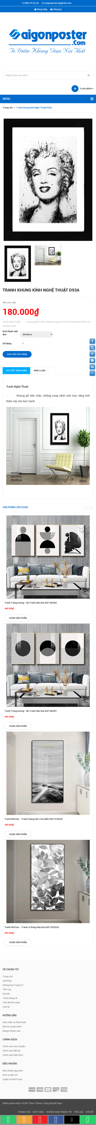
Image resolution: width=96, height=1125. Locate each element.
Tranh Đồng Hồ (10, 998)
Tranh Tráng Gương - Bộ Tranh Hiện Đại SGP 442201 (31, 711)
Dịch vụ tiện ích (10, 1075)
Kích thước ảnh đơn (10, 333)
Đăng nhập (40, 9)
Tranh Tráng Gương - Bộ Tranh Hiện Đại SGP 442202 (31, 602)
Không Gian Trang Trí (13, 985)
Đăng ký (56, 9)
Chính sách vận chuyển (14, 1046)
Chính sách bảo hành (13, 1055)
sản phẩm (86, 88)
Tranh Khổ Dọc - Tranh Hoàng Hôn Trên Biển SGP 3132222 (34, 819)
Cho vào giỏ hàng (17, 354)
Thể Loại (7, 989)
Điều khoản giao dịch (13, 1070)
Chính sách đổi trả (11, 1050)
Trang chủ (8, 107)
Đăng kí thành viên (11, 1031)
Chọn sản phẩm (18, 618)
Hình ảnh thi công (11, 1002)
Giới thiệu (7, 980)
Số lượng (7, 343)
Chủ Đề (6, 994)
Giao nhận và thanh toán (14, 1022)
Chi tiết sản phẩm (16, 370)
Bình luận (39, 370)
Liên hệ (6, 1007)
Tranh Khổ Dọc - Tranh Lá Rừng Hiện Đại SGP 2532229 (32, 927)
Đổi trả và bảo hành (12, 1026)
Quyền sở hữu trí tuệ (12, 1079)
